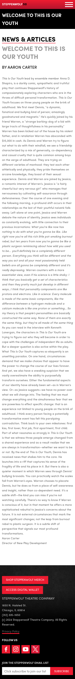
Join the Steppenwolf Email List (25, 663)
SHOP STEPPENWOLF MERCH (25, 580)
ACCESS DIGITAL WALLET (22, 590)
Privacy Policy (10, 631)
